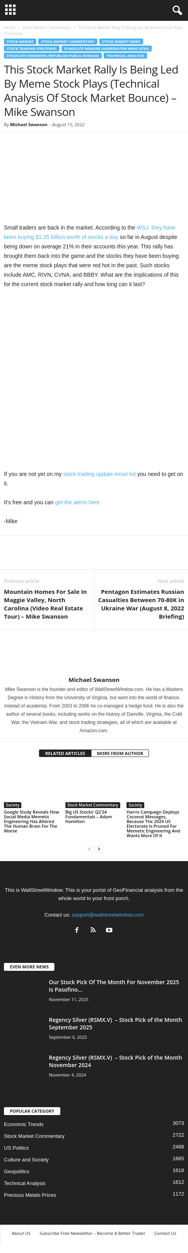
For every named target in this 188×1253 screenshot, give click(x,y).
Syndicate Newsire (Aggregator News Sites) (106, 48)
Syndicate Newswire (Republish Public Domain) (53, 55)
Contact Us (165, 1233)
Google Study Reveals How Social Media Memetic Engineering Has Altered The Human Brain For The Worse (31, 821)
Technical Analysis (125, 55)
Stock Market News (121, 41)
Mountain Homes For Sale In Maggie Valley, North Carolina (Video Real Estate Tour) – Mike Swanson (45, 604)
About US (21, 1233)
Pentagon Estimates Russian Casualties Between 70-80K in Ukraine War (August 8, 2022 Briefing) (141, 604)
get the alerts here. (78, 502)
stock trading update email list (99, 474)
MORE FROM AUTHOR (120, 753)
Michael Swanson (28, 124)
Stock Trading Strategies (32, 48)
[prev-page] (89, 849)
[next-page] (99, 849)
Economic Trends (23, 1124)
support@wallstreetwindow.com (107, 915)
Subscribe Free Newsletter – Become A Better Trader (92, 1233)
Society (12, 805)
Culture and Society (26, 1160)
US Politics (16, 1148)
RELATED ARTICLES (65, 753)
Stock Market (20, 41)
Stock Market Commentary (46, 27)
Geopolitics (16, 1171)
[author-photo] (94, 653)
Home (9, 27)
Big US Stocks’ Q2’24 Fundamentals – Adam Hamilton (88, 816)
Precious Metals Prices (30, 1195)
